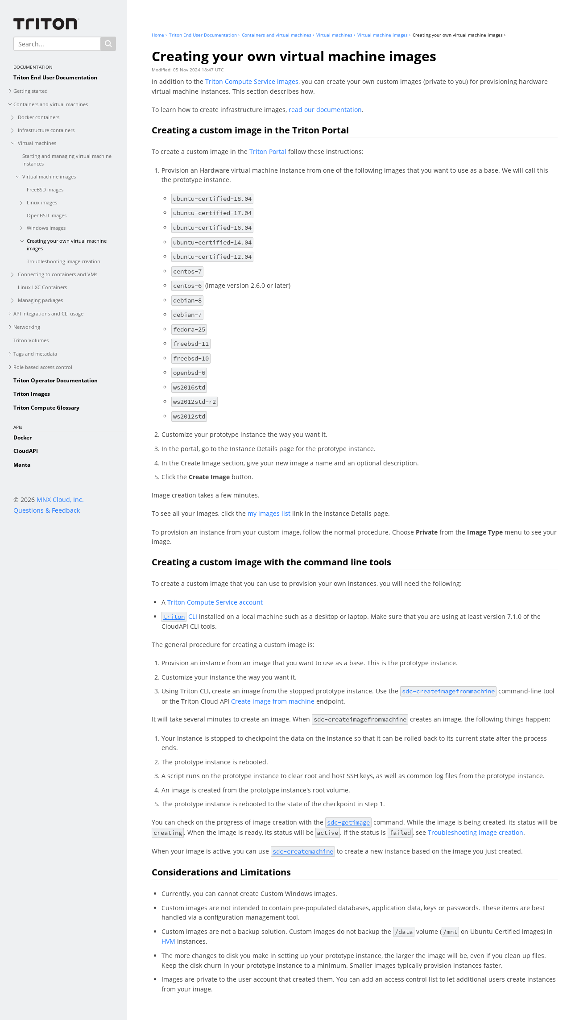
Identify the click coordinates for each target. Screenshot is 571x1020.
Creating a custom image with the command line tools (271, 562)
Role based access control (42, 367)
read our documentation (325, 109)
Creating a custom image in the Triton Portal (250, 130)
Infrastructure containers (46, 130)
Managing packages (40, 300)
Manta (21, 465)
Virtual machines (37, 143)
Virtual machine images (49, 176)
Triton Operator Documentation (55, 380)
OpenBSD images (46, 215)
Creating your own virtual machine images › (459, 35)
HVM (168, 941)
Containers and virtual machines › (278, 35)
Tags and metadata (35, 353)
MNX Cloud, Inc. (60, 499)
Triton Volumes (31, 340)
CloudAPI (25, 451)
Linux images (42, 202)
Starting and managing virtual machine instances (67, 160)
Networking (26, 326)
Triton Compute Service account (215, 602)
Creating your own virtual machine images (67, 244)
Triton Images (31, 394)
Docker (22, 437)
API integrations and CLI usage (48, 313)
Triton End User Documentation (55, 77)
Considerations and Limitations (221, 872)
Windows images (46, 227)
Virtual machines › (335, 35)
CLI (179, 616)
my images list (269, 513)
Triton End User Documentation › (204, 35)
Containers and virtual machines (50, 104)
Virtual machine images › (383, 35)
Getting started (30, 90)
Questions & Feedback (46, 510)
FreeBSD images (45, 189)
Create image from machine (272, 701)
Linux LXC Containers (42, 287)
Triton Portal (267, 151)
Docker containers (38, 117)
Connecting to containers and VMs (57, 274)
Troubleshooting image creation (63, 261)
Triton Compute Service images (251, 81)
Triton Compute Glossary (46, 407)
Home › (159, 35)
